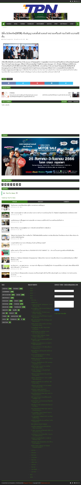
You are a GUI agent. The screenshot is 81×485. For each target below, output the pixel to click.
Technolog (13, 319)
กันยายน (33, 452)
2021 (31, 474)
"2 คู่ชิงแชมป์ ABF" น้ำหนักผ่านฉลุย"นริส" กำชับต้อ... (40, 312)
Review (4, 27)
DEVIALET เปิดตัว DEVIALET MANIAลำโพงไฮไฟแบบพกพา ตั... (40, 390)
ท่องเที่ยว (15, 310)
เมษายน (33, 464)
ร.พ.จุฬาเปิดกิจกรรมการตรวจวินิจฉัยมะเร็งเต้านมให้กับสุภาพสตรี (28, 243)
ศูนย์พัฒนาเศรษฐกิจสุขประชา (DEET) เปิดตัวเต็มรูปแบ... (41, 343)
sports (16, 301)
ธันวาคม (33, 300)
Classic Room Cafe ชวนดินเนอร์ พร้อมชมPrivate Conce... (41, 324)
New (3, 313)
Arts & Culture (6, 294)
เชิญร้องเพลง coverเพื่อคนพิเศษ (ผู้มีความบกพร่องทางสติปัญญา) (28, 205)
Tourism (22, 24)
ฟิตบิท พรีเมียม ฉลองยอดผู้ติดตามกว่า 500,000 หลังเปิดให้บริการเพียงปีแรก (31, 228)
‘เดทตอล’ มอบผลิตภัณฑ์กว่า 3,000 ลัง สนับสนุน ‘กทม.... (41, 438)
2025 (31, 290)
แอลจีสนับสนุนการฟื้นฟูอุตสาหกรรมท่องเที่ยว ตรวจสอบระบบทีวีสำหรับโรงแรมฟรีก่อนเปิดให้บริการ (37, 220)
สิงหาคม (33, 455)
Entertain (5, 304)
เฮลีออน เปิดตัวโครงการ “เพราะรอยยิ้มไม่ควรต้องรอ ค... (41, 378)
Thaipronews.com (45, 483)
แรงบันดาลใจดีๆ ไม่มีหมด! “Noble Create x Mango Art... (40, 336)
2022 (31, 298)
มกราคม (33, 471)
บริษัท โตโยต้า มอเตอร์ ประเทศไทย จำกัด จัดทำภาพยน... (40, 366)
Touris (4, 316)
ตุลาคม (33, 450)
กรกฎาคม (34, 457)
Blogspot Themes (28, 483)
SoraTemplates (11, 483)
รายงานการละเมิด (60, 313)
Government (5, 291)
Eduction (5, 322)
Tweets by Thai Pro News (8, 198)
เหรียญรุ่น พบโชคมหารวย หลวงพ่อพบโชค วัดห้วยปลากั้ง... (41, 386)
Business (9, 24)
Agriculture (14, 316)
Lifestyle (49, 24)
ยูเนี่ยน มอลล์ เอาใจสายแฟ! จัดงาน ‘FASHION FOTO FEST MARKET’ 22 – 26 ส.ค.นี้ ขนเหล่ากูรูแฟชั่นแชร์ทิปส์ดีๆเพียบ (42, 250)
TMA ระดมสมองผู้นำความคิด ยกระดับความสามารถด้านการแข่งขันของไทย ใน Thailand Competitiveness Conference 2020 (44, 212)
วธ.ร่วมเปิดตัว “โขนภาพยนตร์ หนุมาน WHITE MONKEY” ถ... (41, 413)
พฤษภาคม (34, 462)
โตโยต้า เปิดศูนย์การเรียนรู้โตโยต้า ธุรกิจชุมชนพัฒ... (40, 370)
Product (11, 313)
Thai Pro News (10, 193)
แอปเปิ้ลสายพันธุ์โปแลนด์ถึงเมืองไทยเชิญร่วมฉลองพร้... (41, 427)
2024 (31, 293)
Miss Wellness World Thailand (39, 424)
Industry (5, 310)
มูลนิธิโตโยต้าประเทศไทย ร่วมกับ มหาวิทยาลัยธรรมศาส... (40, 332)
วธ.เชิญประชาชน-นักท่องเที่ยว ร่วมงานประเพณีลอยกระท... (41, 434)
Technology (30, 24)
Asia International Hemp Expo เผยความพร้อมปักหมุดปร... (41, 394)
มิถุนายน (33, 460)
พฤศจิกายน (34, 302)
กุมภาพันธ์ (34, 469)
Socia (4, 319)
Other (71, 24)
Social (15, 24)
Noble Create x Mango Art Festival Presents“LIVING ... (40, 446)
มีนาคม (33, 467)
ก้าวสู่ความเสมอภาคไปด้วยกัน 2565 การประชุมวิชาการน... (42, 431)
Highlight (5, 301)
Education (5, 307)
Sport (56, 24)
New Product (63, 24)
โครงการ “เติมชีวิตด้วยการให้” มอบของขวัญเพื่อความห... (41, 363)
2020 (31, 477)
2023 (31, 295)
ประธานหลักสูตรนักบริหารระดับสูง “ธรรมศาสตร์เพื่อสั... (40, 355)
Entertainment (40, 24)
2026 (31, 288)
